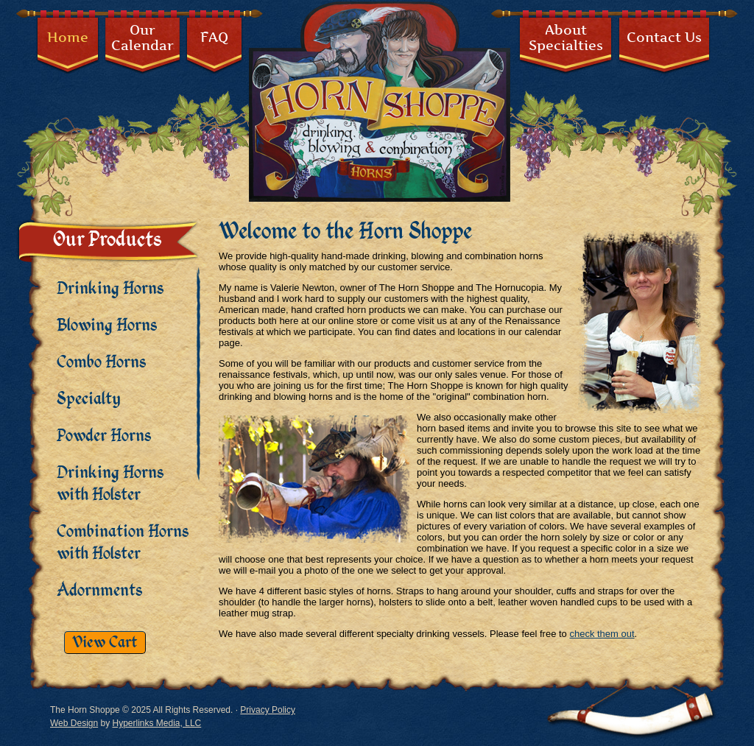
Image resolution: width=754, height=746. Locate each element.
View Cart (105, 642)
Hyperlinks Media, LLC (157, 723)
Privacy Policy (267, 710)
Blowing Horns (107, 325)
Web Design (74, 723)
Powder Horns (104, 436)
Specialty (88, 399)
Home (67, 37)
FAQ (214, 37)
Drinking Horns (110, 288)
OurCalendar (142, 37)
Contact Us (664, 37)
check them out (601, 633)
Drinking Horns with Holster (110, 483)
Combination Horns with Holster (122, 542)
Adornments (99, 590)
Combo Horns (101, 362)
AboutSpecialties (566, 37)
